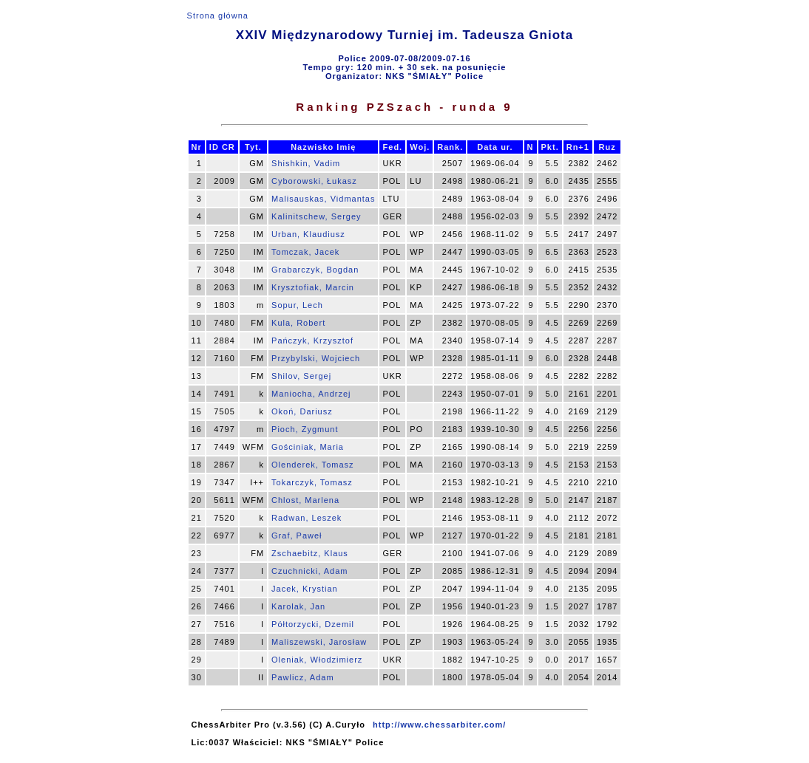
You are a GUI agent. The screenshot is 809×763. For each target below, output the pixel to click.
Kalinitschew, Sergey (316, 216)
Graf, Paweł (296, 535)
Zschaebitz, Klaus (309, 553)
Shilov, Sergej (301, 376)
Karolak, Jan (298, 606)
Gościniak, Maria (307, 446)
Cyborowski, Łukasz (314, 181)
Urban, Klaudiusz (308, 234)
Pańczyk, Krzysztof (312, 340)
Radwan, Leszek (306, 517)
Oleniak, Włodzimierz (316, 659)
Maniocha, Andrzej (311, 393)
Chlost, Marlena (305, 500)
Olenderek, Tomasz (312, 464)
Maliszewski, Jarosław (319, 641)
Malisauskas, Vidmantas (323, 198)
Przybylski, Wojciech (315, 358)
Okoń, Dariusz (302, 411)
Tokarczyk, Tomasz (312, 482)
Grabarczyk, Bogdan (315, 269)
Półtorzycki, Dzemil (312, 624)
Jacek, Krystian (304, 588)
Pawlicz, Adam (302, 677)
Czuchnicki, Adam (309, 571)
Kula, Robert (298, 322)
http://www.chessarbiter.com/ (439, 724)
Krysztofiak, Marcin (312, 287)
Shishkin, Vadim (305, 163)
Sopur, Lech (297, 305)
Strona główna (217, 15)
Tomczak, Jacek (305, 251)
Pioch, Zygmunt (304, 429)
